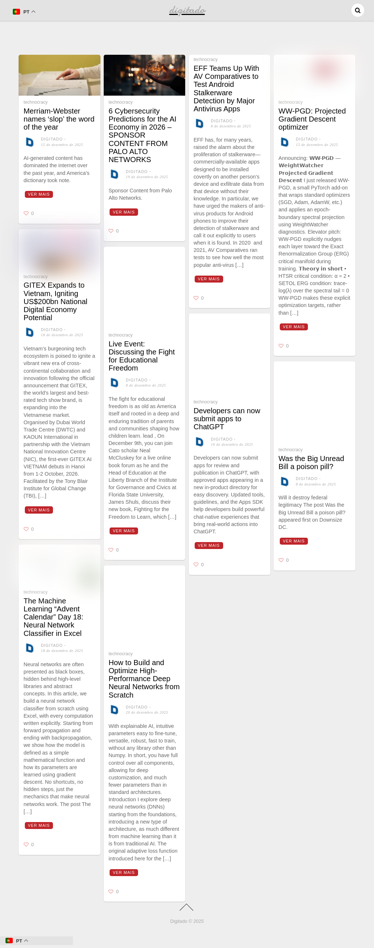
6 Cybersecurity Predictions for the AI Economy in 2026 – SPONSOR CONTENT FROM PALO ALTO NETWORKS (142, 135)
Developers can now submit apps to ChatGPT (227, 419)
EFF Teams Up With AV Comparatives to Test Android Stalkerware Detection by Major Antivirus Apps (226, 88)
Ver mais (39, 194)
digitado (52, 139)
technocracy (36, 102)
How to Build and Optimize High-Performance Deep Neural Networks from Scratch (144, 679)
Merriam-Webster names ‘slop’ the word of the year (59, 119)
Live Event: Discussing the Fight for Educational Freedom (141, 356)
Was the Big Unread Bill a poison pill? (311, 462)
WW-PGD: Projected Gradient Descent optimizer (312, 119)
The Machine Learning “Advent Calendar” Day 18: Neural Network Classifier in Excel (54, 617)
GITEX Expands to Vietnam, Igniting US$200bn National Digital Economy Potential (56, 301)
